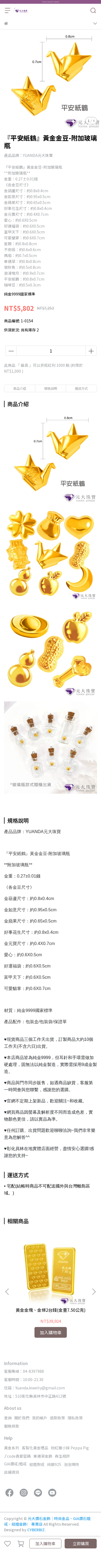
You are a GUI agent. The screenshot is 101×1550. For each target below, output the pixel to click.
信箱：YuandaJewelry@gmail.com (34, 1387)
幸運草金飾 (42, 1456)
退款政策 (57, 1417)
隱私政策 (75, 1417)
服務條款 (11, 1426)
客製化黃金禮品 (35, 1447)
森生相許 (62, 1456)
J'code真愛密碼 (17, 1456)
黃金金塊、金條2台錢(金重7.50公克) (51, 1310)
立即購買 (81, 1543)
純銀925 (54, 1464)
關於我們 (21, 1417)
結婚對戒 (36, 1464)
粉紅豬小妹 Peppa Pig (70, 1447)
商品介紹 (19, 388)
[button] (93, 1291)
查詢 (8, 1417)
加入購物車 (45, 1543)
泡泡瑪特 (71, 1464)
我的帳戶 (39, 1417)
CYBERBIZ (36, 1529)
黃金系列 (11, 1447)
